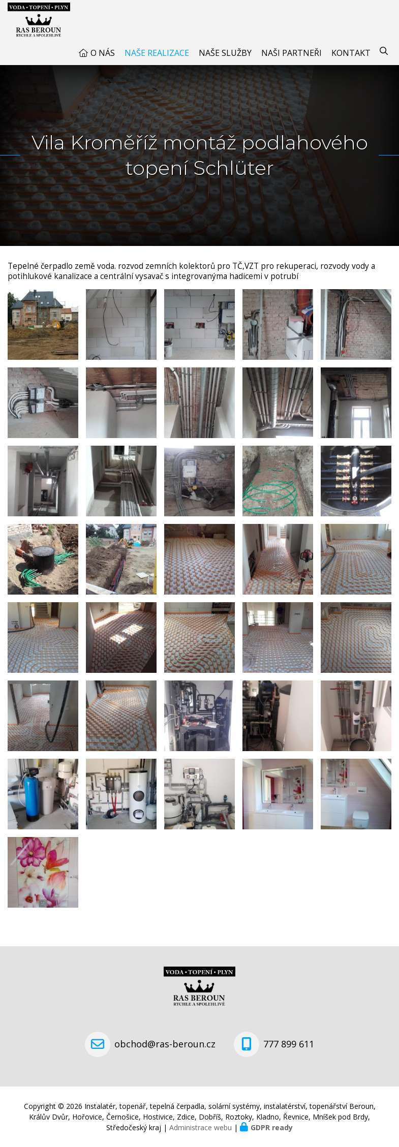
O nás (102, 52)
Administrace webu (200, 1127)
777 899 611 (288, 1044)
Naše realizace (157, 52)
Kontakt (351, 52)
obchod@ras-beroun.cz (165, 1044)
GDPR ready (272, 1127)
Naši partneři (291, 52)
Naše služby (225, 52)
